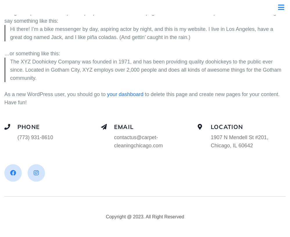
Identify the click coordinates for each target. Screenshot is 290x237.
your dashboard (125, 94)
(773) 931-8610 (35, 137)
